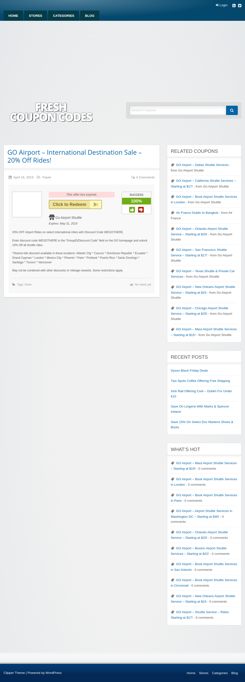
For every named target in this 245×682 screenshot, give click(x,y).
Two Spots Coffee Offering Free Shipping (200, 381)
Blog (89, 15)
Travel (46, 177)
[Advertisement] (122, 56)
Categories (63, 15)
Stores (35, 15)
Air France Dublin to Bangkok (197, 212)
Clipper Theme (14, 673)
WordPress (54, 673)
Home (13, 15)
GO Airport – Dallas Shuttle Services (202, 165)
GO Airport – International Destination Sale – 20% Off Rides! (74, 156)
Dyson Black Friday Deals (189, 370)
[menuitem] (13, 16)
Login (222, 5)
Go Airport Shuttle (69, 218)
